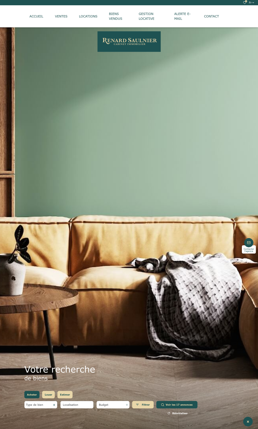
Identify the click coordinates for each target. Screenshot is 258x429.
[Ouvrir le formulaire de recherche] (143, 404)
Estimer (65, 394)
